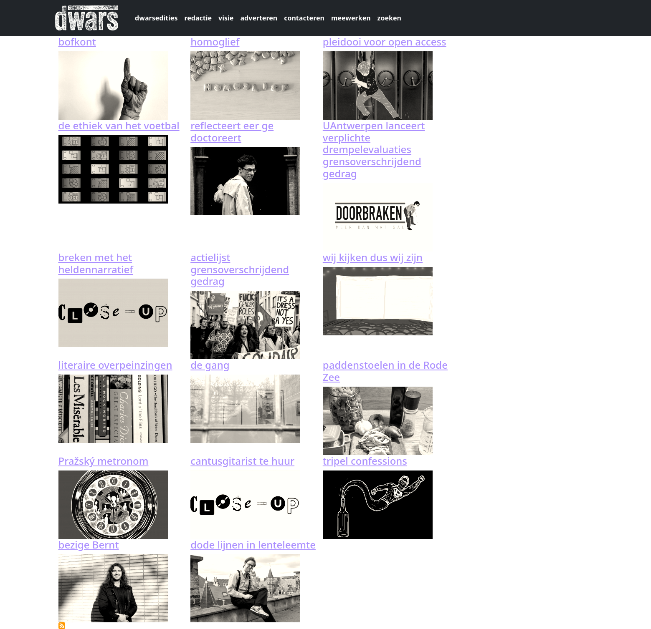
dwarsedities (156, 18)
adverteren (258, 18)
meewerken (351, 18)
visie (225, 18)
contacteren (304, 18)
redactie (198, 18)
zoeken (389, 18)
